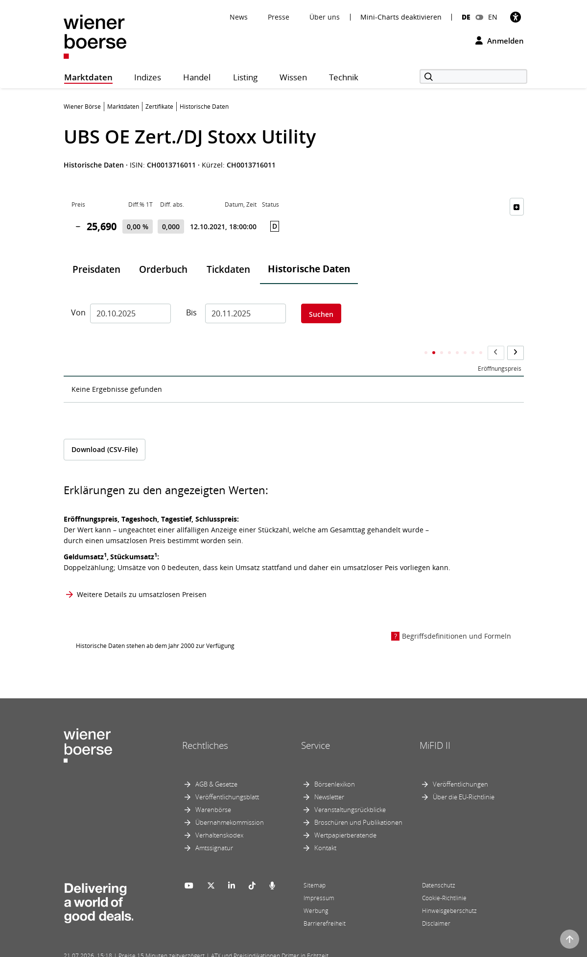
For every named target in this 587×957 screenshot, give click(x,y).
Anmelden (499, 41)
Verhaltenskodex (219, 815)
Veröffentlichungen (460, 764)
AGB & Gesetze (216, 764)
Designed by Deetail (266, 948)
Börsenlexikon (334, 764)
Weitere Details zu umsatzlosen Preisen (142, 574)
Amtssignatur (214, 828)
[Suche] (473, 76)
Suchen (321, 314)
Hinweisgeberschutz (449, 891)
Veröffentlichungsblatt (227, 777)
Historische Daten (309, 269)
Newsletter (329, 777)
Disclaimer (436, 904)
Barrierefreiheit (325, 904)
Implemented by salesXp (208, 948)
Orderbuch (163, 269)
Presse (278, 17)
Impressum (319, 878)
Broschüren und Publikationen (358, 802)
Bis (191, 312)
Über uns (324, 17)
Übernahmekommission (229, 802)
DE (466, 17)
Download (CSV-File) (104, 430)
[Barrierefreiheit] (515, 17)
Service (315, 725)
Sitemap (315, 865)
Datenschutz (438, 865)
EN (492, 17)
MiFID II (435, 725)
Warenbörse (213, 790)
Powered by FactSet (150, 948)
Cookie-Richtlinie (444, 878)
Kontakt (325, 828)
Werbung (316, 891)
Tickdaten (228, 269)
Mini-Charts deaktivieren (401, 17)
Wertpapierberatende (345, 815)
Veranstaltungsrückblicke (350, 790)
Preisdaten (96, 269)
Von (77, 312)
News (239, 17)
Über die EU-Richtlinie (463, 777)
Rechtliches (205, 725)
